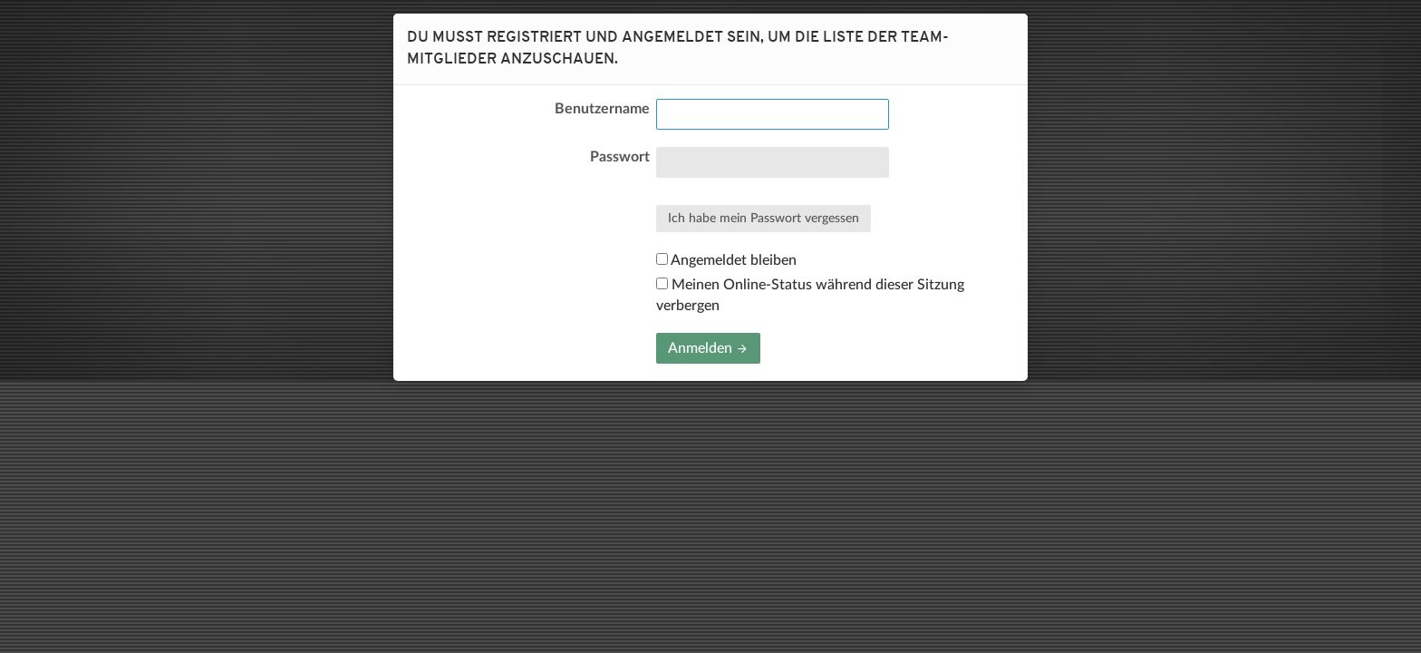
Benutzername (602, 109)
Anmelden (708, 348)
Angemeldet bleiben (726, 260)
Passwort (620, 157)
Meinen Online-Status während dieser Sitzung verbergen (810, 295)
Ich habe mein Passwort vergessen (763, 218)
